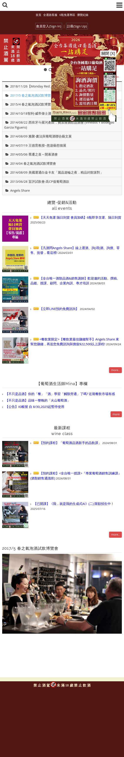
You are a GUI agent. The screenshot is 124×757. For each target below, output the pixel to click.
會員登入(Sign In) (48, 26)
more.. (115, 370)
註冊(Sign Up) (77, 26)
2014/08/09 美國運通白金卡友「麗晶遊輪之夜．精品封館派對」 (56, 172)
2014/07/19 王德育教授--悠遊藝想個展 (38, 145)
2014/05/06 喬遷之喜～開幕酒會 (34, 154)
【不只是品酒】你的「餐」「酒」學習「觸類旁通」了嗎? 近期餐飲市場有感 (59, 394)
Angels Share (20, 190)
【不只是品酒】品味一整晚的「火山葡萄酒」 (37, 400)
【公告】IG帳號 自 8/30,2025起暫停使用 (34, 406)
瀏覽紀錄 (82, 15)
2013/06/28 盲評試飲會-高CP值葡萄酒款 (39, 181)
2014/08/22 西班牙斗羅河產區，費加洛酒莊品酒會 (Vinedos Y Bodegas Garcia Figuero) (59, 124)
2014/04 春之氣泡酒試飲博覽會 (33, 163)
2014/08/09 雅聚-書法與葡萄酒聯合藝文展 (41, 136)
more (116, 414)
